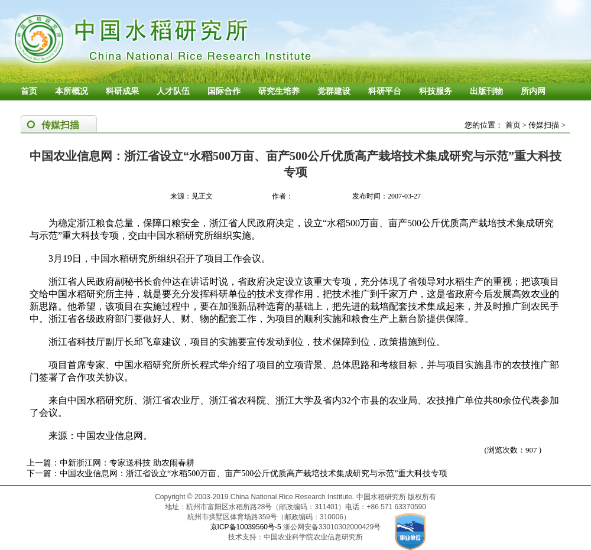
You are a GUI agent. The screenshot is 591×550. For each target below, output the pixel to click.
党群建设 (333, 91)
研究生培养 (279, 91)
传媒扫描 (543, 125)
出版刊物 (486, 91)
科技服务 (435, 91)
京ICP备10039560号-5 (246, 527)
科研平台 (384, 91)
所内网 (533, 91)
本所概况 (71, 91)
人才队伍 (173, 91)
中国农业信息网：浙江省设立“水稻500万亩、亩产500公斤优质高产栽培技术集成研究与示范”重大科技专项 (253, 473)
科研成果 (122, 91)
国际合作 (224, 91)
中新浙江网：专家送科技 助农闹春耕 (127, 462)
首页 (29, 91)
